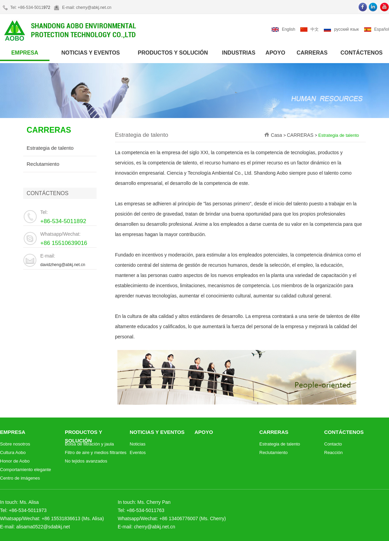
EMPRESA (24, 53)
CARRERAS (312, 53)
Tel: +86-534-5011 (26, 7)
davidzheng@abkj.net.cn (62, 264)
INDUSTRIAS (239, 53)
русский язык (346, 29)
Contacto (333, 444)
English (288, 29)
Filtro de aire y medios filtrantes (96, 452)
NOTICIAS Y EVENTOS (90, 53)
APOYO (275, 53)
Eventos (138, 452)
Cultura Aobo (13, 452)
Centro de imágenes (20, 478)
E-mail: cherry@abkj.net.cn (86, 7)
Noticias (137, 444)
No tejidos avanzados (86, 461)
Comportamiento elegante (25, 469)
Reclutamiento (43, 164)
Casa (277, 135)
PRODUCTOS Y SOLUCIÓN (173, 53)
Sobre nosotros (15, 444)
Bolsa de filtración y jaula (89, 444)
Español (381, 29)
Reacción (333, 452)
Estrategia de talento (50, 148)
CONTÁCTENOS (362, 53)
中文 (315, 29)
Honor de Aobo (15, 461)
